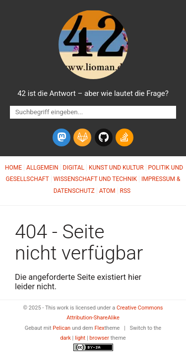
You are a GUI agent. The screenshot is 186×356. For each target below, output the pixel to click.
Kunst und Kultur (116, 167)
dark (65, 338)
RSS (125, 190)
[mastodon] (61, 137)
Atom (107, 190)
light (80, 338)
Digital (73, 167)
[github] (104, 137)
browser (99, 338)
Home (13, 167)
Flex (99, 328)
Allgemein (42, 167)
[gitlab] (82, 137)
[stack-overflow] (124, 137)
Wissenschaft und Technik (95, 179)
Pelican (61, 328)
